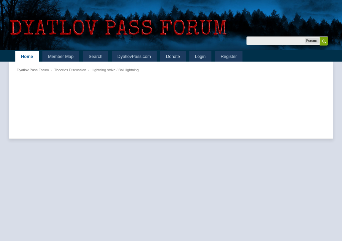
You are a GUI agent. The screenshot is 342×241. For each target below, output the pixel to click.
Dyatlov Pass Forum (33, 70)
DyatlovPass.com (134, 56)
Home (27, 56)
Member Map (61, 56)
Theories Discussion (70, 70)
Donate (173, 56)
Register (229, 56)
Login (200, 56)
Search (95, 56)
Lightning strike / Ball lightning (115, 70)
